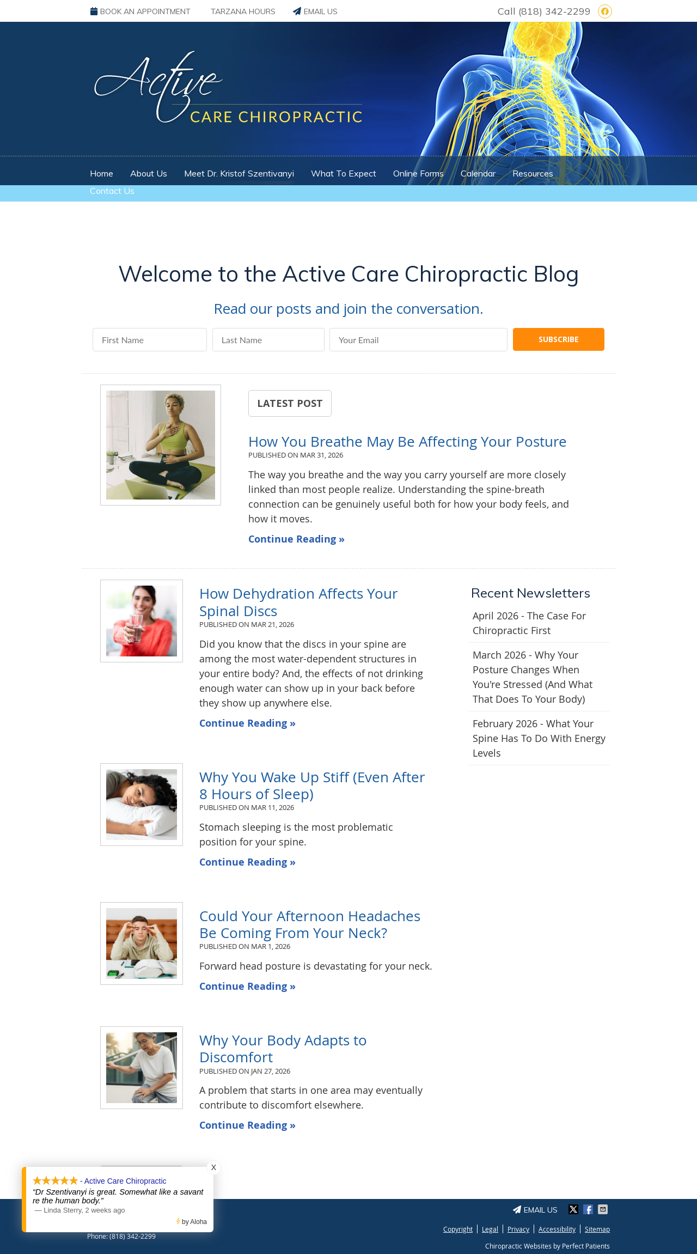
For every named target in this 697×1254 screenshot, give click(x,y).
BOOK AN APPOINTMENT (140, 11)
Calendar (478, 173)
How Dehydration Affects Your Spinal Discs (298, 602)
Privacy (518, 1229)
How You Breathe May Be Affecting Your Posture (407, 441)
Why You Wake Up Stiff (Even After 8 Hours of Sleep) (312, 785)
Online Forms (418, 173)
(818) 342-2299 (554, 11)
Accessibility (557, 1229)
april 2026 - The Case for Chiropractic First (529, 623)
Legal (490, 1229)
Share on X (574, 1209)
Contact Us (112, 190)
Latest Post (290, 403)
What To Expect (343, 173)
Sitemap (597, 1229)
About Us (148, 173)
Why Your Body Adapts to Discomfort (283, 1049)
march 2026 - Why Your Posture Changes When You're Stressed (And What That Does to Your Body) (532, 676)
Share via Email (604, 1209)
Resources (532, 173)
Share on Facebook (589, 1209)
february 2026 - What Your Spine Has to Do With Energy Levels (539, 738)
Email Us (315, 11)
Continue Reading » (296, 539)
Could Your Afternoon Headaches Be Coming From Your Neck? (309, 924)
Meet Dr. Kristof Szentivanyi (239, 173)
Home (101, 173)
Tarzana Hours (243, 11)
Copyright (458, 1229)
